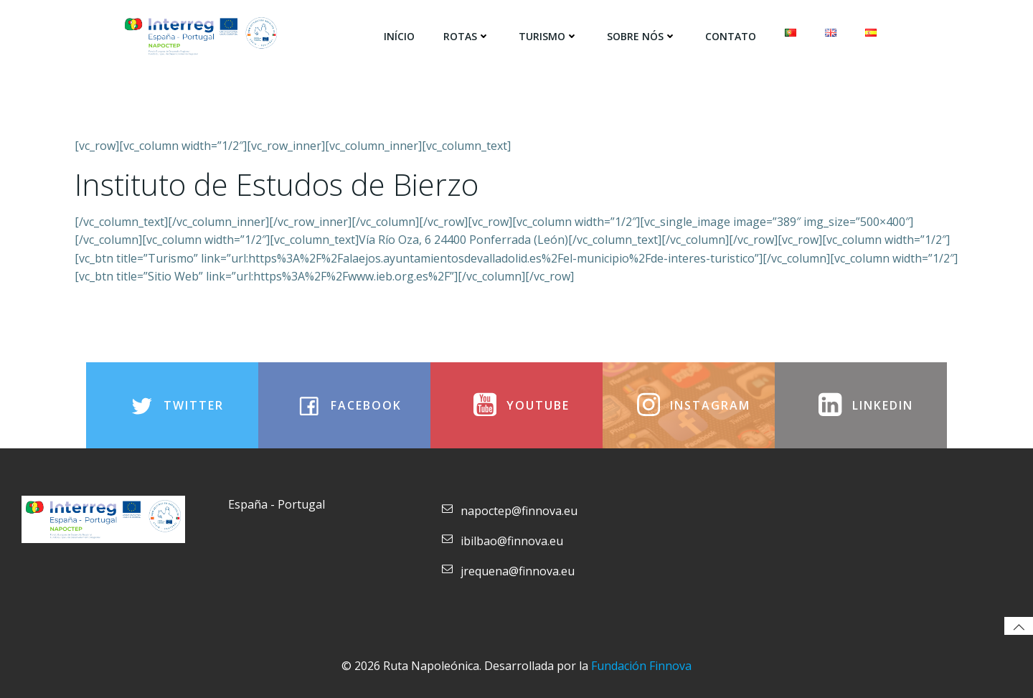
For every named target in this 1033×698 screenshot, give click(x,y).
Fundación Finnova (641, 666)
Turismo (548, 36)
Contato (730, 36)
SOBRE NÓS (641, 36)
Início (399, 36)
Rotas (466, 36)
